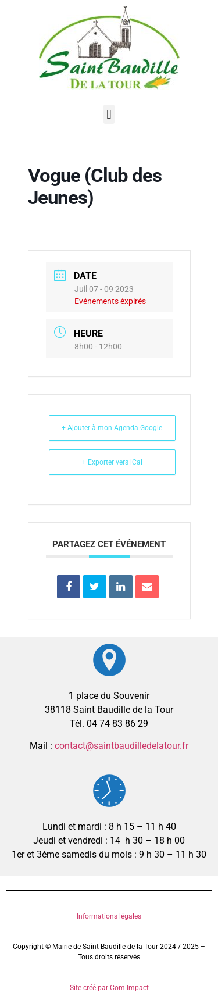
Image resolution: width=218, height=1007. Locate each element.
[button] (109, 114)
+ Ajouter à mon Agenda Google (112, 428)
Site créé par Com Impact (109, 988)
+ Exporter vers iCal (112, 462)
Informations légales (109, 916)
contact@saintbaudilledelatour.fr (121, 745)
